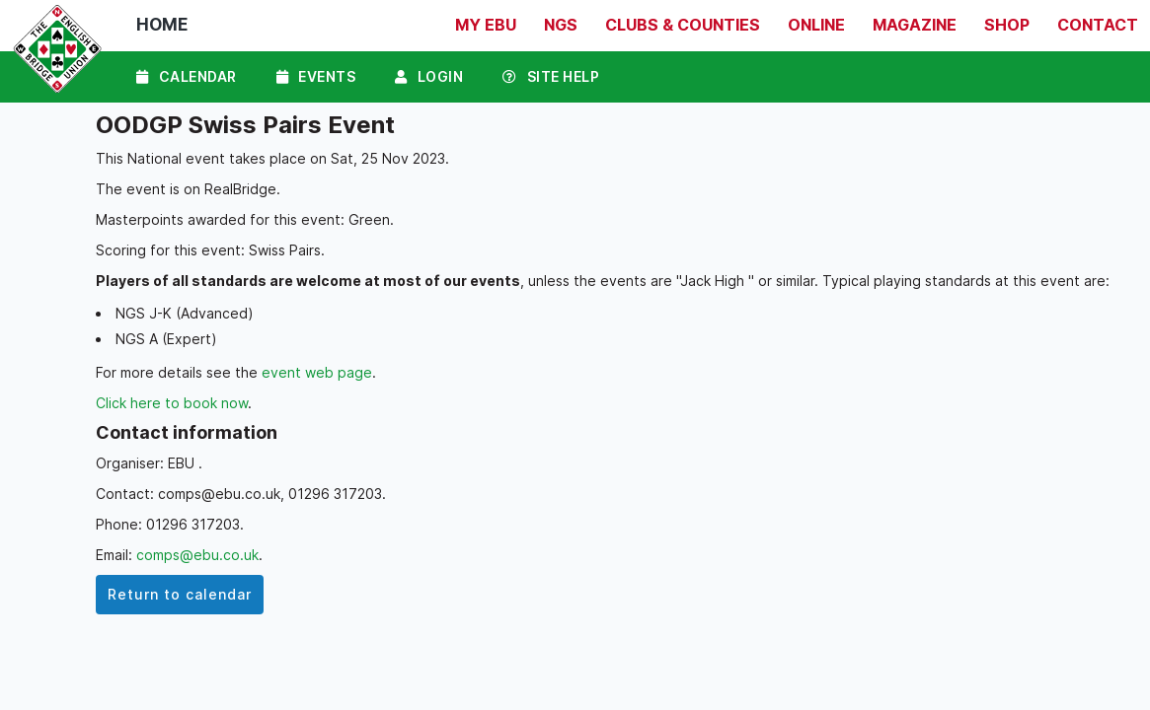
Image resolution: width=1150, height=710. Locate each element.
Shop (1007, 25)
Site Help (550, 76)
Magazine (915, 25)
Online (816, 25)
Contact (1097, 25)
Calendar (186, 76)
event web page (317, 372)
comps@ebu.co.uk (197, 554)
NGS (560, 25)
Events (316, 76)
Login (429, 76)
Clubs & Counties (682, 25)
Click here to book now (172, 402)
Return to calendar (180, 594)
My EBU (485, 25)
